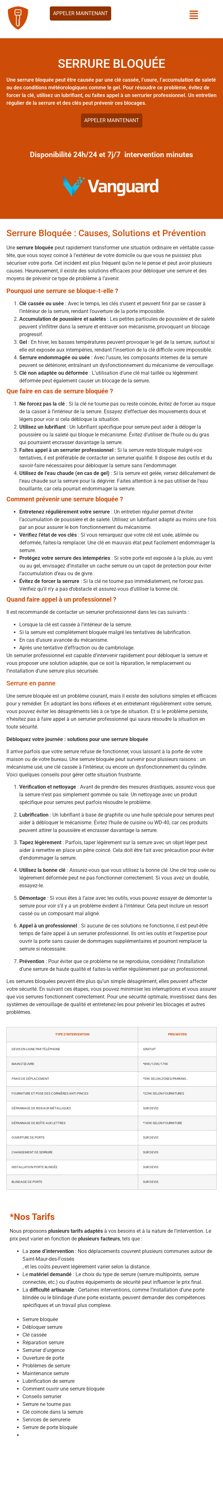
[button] (194, 15)
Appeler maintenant (80, 13)
